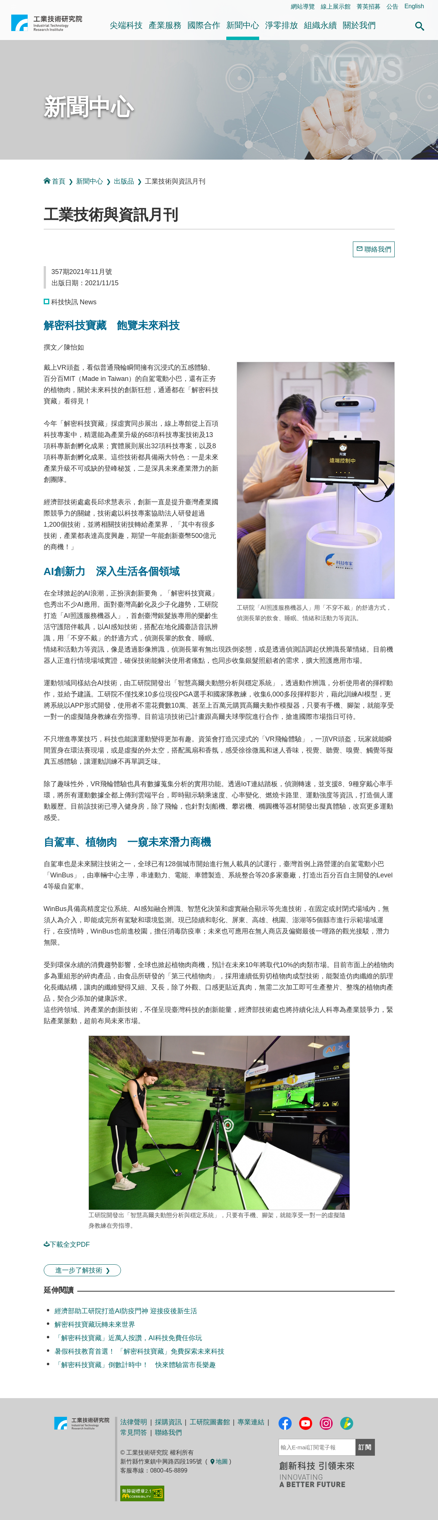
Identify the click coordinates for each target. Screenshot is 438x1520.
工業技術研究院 (47, 26)
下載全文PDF (67, 1244)
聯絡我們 (377, 249)
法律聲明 (133, 1422)
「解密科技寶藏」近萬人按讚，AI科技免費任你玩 (128, 1338)
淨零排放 (281, 25)
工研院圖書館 (210, 1422)
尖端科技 (126, 25)
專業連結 (250, 1422)
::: (2, 167)
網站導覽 (303, 6)
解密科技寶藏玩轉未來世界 (95, 1324)
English (414, 6)
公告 (392, 6)
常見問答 (133, 1432)
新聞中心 (242, 25)
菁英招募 (368, 6)
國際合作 (203, 25)
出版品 (124, 181)
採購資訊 (168, 1422)
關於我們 (359, 25)
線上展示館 (336, 6)
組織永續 (320, 25)
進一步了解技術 (78, 1270)
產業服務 (165, 25)
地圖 (218, 1461)
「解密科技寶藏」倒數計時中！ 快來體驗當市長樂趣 (135, 1365)
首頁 (54, 181)
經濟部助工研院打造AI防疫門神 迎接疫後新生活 (126, 1311)
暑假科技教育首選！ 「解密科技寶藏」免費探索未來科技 (139, 1351)
